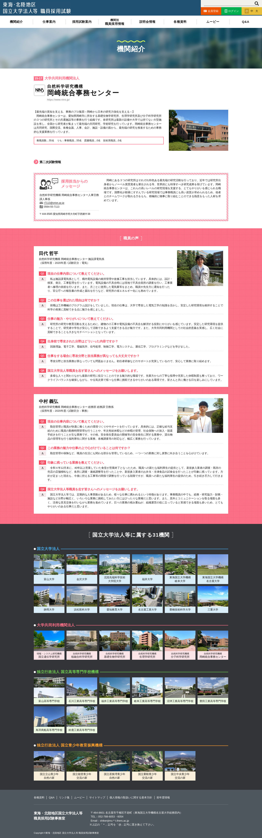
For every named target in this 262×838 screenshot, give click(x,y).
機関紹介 (16, 21)
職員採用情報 (114, 22)
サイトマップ (97, 797)
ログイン (231, 11)
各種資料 (180, 21)
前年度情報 (163, 797)
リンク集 (64, 797)
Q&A (245, 21)
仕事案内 (49, 21)
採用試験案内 (82, 21)
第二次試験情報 (47, 162)
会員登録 (211, 11)
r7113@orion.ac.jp (54, 203)
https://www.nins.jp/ (58, 99)
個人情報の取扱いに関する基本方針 (131, 797)
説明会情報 (147, 21)
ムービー (212, 21)
